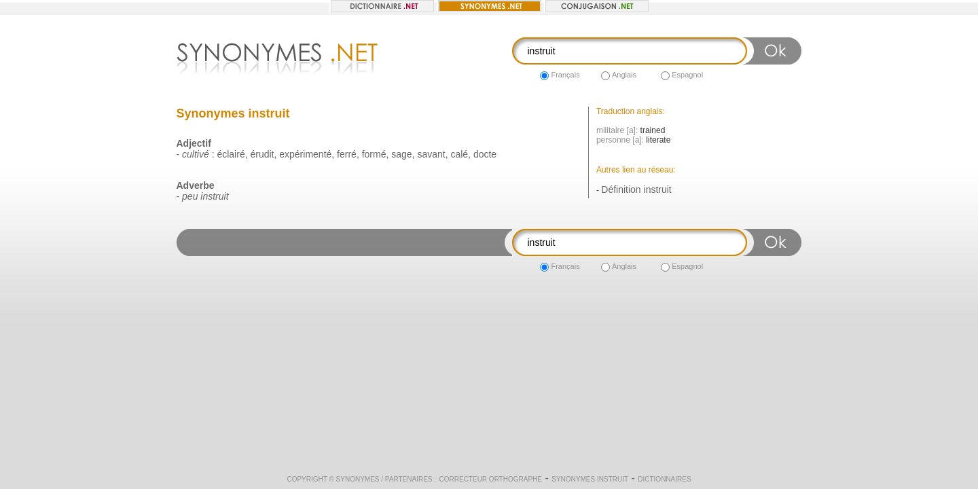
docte (484, 154)
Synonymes (358, 479)
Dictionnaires (664, 479)
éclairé (230, 154)
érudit (262, 154)
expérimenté (305, 154)
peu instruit (205, 196)
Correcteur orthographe (491, 479)
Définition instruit (636, 189)
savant (431, 154)
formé (374, 154)
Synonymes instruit (589, 479)
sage (401, 154)
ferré (347, 154)
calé (459, 154)
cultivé (195, 154)
